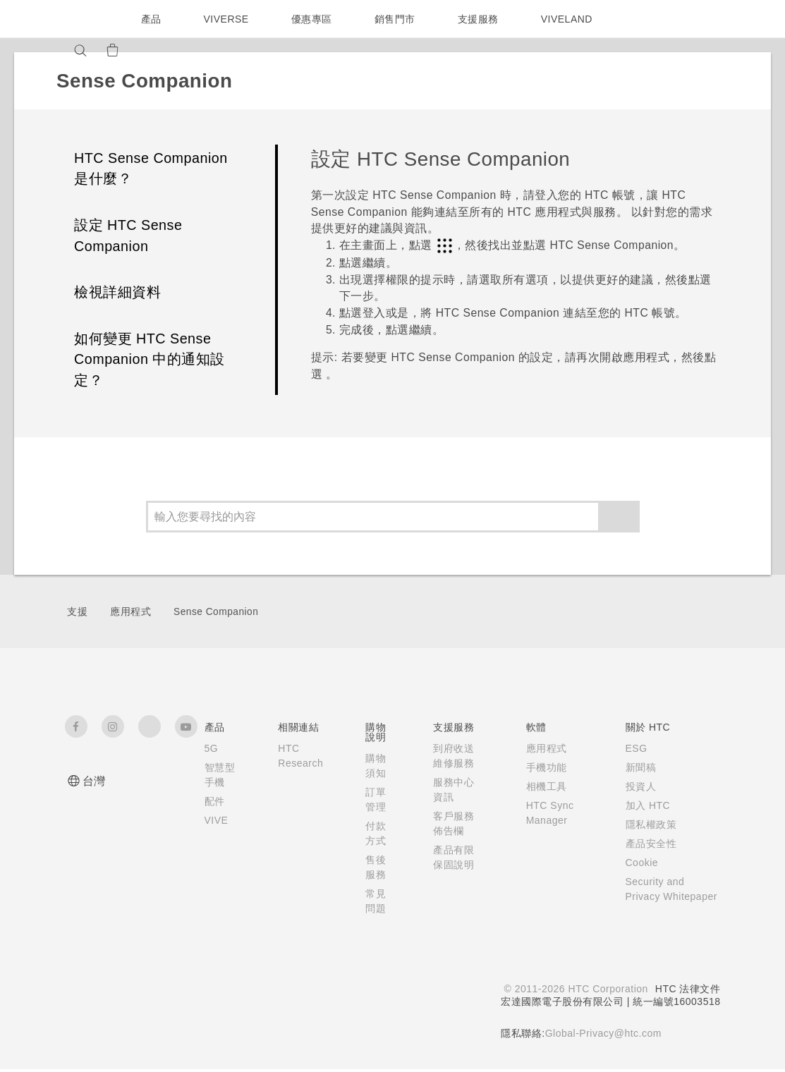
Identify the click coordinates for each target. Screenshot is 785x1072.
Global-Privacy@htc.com (602, 1036)
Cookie (640, 862)
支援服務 (481, 19)
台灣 (94, 781)
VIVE (218, 835)
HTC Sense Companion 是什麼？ (151, 168)
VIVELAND (573, 19)
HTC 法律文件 (688, 991)
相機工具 (542, 786)
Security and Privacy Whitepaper (655, 896)
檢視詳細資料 (117, 292)
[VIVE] (183, 50)
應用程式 (130, 612)
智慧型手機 (215, 782)
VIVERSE (228, 19)
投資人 (637, 786)
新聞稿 (637, 767)
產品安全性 (648, 843)
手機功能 (542, 767)
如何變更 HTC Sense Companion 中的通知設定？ (149, 359)
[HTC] (82, 19)
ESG (633, 748)
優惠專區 (314, 19)
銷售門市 (397, 19)
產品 (151, 19)
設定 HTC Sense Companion (128, 235)
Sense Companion (216, 612)
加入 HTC (645, 805)
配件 (215, 816)
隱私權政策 (648, 824)
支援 (77, 612)
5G (211, 748)
